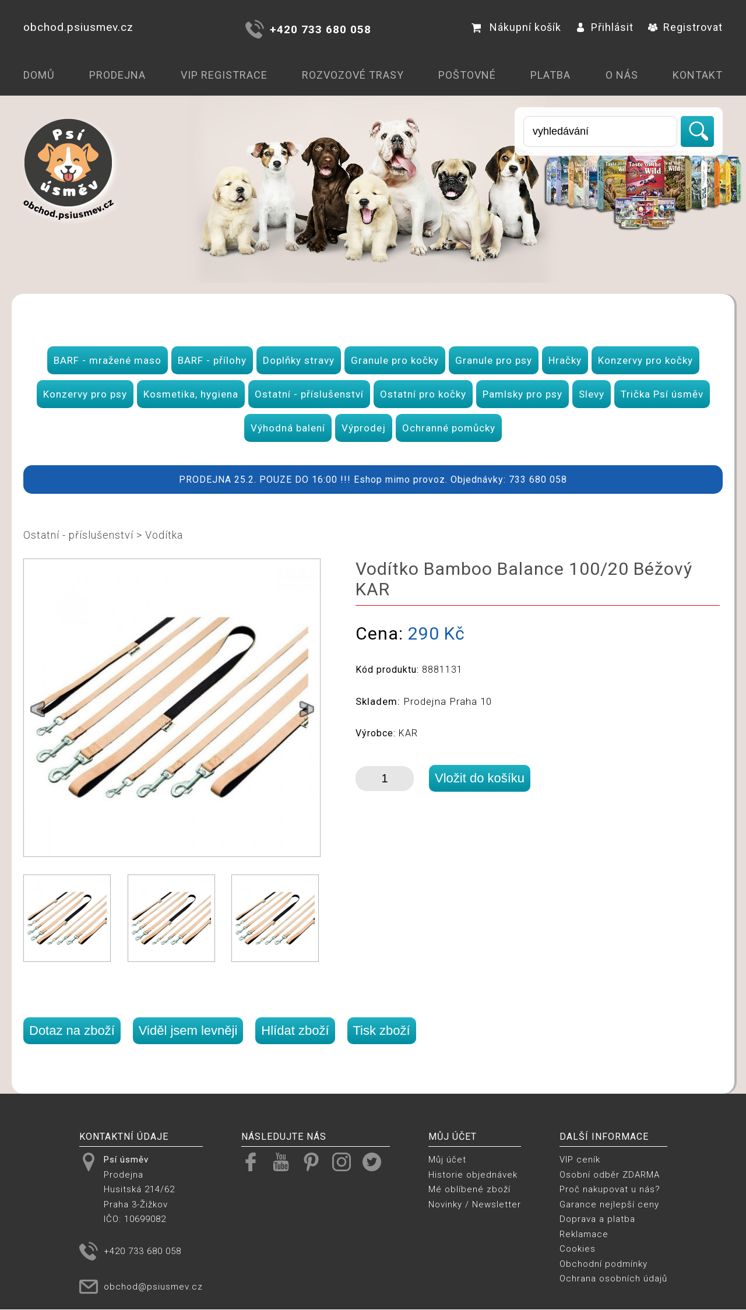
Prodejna (117, 75)
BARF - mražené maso (107, 360)
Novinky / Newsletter (474, 1204)
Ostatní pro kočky (423, 394)
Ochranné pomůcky (448, 428)
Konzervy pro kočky (645, 360)
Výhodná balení (288, 428)
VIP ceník (580, 1159)
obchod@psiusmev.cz (153, 1286)
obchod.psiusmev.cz (78, 27)
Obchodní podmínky (604, 1264)
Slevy (591, 394)
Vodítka (164, 535)
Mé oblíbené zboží (469, 1189)
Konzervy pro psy (85, 394)
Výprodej (364, 428)
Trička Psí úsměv (662, 394)
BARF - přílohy (212, 360)
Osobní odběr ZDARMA (610, 1174)
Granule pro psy (493, 360)
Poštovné (467, 75)
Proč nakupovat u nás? (610, 1189)
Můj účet (447, 1159)
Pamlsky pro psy (522, 394)
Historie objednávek (473, 1174)
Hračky (565, 360)
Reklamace (584, 1234)
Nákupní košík (516, 27)
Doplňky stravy (299, 360)
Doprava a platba (597, 1219)
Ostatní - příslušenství (309, 394)
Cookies (578, 1249)
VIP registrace (224, 75)
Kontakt (698, 75)
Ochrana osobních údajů (613, 1278)
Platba (550, 75)
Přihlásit (605, 27)
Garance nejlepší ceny (609, 1204)
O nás (622, 75)
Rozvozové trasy (353, 75)
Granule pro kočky (395, 360)
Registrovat (685, 27)
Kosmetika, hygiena (190, 394)
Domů (39, 75)
